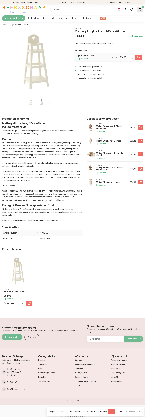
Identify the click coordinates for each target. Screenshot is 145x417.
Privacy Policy (80, 373)
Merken (74, 18)
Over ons (32, 337)
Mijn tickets (116, 368)
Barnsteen (42, 377)
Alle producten (117, 381)
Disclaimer (78, 368)
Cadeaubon (33, 18)
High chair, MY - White (20, 25)
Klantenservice (89, 18)
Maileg (77, 28)
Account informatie (119, 360)
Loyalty (77, 385)
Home (4, 25)
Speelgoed (42, 364)
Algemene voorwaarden (84, 364)
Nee (120, 411)
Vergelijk (10, 303)
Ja (112, 411)
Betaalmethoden (81, 377)
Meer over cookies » (133, 412)
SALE (103, 18)
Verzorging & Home (46, 373)
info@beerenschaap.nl (16, 389)
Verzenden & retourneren (85, 381)
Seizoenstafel (44, 381)
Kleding (41, 360)
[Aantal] (22, 303)
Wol (40, 368)
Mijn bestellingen (118, 364)
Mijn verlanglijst (118, 373)
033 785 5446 (13, 382)
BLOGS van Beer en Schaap (54, 18)
